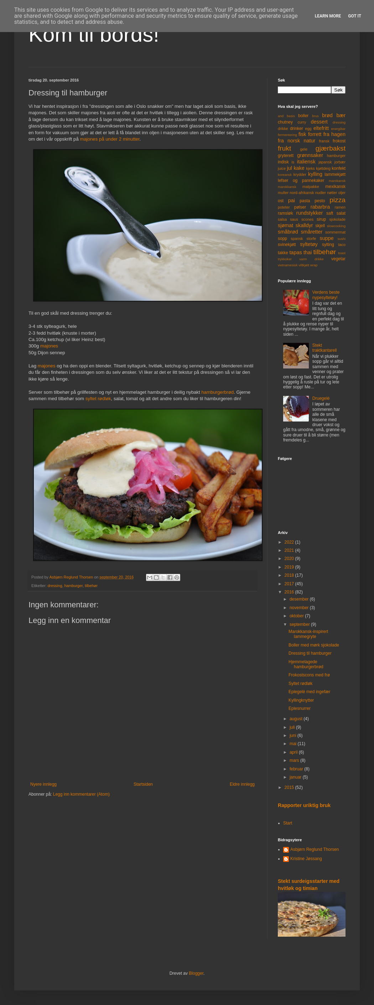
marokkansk (287, 187)
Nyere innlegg (43, 784)
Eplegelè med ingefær (309, 691)
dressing (55, 585)
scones (307, 219)
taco (342, 244)
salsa (282, 219)
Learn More (328, 16)
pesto (320, 200)
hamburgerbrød (217, 392)
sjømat (285, 225)
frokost (339, 140)
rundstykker (309, 213)
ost (281, 200)
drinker (296, 128)
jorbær (340, 162)
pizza (337, 200)
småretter (312, 232)
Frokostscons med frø (309, 674)
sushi (342, 239)
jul (289, 168)
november (300, 607)
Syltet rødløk (300, 683)
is (292, 162)
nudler (320, 192)
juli (293, 727)
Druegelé (321, 398)
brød (327, 115)
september (300, 624)
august (296, 718)
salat (341, 213)
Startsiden (143, 784)
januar (296, 777)
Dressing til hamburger (310, 653)
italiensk (306, 161)
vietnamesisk (287, 265)
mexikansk (335, 186)
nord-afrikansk (302, 192)
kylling (315, 174)
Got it (354, 16)
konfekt (339, 168)
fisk (302, 134)
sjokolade (337, 219)
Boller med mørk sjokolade (314, 645)
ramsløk (285, 213)
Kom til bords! (93, 34)
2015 (290, 787)
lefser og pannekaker (301, 180)
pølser (300, 207)
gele (303, 149)
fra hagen (334, 134)
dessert (319, 122)
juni (293, 735)
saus (294, 219)
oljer (342, 192)
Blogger (196, 973)
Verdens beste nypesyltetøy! (326, 295)
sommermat (335, 232)
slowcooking (336, 226)
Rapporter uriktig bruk (304, 805)
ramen (340, 207)
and (281, 116)
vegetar (338, 258)
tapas (295, 252)
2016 (290, 592)
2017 (290, 583)
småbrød (288, 232)
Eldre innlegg (242, 784)
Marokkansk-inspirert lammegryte (308, 634)
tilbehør (91, 585)
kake (299, 168)
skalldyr (304, 225)
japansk (325, 162)
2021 (290, 550)
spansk (297, 238)
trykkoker (285, 259)
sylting (328, 244)
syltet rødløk (98, 398)
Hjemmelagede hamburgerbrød (306, 664)
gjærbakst (331, 148)
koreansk (285, 175)
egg (308, 128)
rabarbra (320, 207)
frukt (284, 148)
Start (287, 823)
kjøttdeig (323, 168)
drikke (283, 128)
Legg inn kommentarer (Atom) (81, 794)
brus (315, 116)
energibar (338, 129)
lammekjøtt (335, 174)
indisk (283, 161)
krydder (300, 174)
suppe (326, 238)
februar (297, 768)
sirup (321, 219)
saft (329, 213)
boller (303, 115)
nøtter (332, 192)
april (294, 752)
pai (291, 200)
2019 (290, 567)
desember (300, 599)
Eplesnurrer (300, 708)
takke (283, 252)
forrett (315, 134)
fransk (324, 141)
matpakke (310, 186)
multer (283, 192)
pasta (305, 200)
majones (49, 346)
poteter (284, 207)
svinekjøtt (287, 244)
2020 (290, 558)
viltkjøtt (303, 265)
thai (307, 252)
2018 (290, 575)
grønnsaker (310, 155)
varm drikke (311, 259)
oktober (297, 615)
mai (294, 743)
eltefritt (321, 128)
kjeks (310, 168)
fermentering (287, 135)
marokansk (337, 181)
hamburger (73, 585)
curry (301, 122)
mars (295, 760)
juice (282, 168)
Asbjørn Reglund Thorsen (314, 849)
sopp (282, 238)
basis (291, 116)
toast (342, 253)
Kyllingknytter (301, 700)
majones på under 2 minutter (109, 139)
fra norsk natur (296, 140)
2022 (290, 542)
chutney (285, 122)
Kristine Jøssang (306, 858)
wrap (314, 265)
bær (341, 115)
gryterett (286, 155)
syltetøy (309, 244)
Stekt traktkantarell (324, 348)
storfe (311, 238)
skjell (320, 225)
